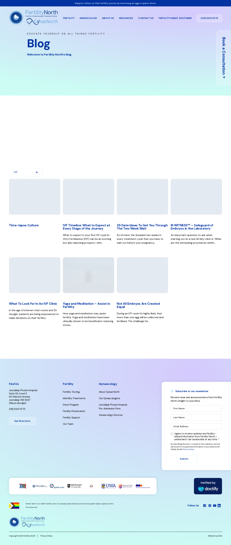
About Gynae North (109, 402)
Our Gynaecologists (109, 408)
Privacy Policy (188, 460)
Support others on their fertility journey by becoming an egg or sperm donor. (115, 3)
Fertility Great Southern (175, 18)
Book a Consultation (223, 58)
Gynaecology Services (111, 425)
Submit (184, 469)
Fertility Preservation (74, 421)
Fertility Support (71, 428)
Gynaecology (88, 18)
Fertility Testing (71, 402)
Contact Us (146, 18)
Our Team (68, 434)
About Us (108, 18)
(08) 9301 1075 (209, 18)
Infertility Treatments (74, 408)
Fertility (68, 18)
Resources (126, 18)
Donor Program (71, 415)
